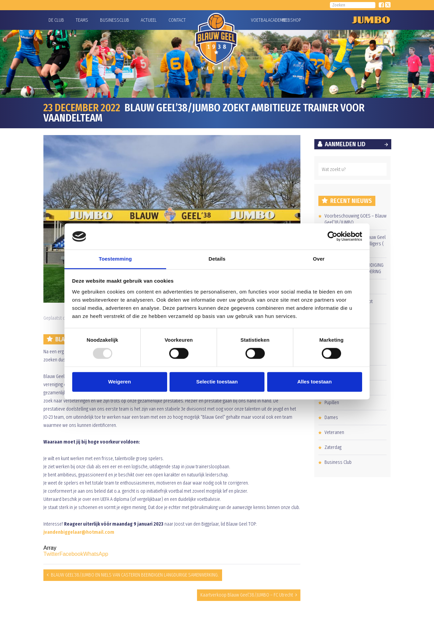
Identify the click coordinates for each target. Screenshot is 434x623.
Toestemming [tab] (115, 259)
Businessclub (114, 20)
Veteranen (334, 432)
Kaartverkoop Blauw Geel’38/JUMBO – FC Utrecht (246, 595)
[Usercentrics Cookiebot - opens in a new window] (332, 236)
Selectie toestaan (217, 381)
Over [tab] (319, 259)
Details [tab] (217, 259)
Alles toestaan (314, 381)
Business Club (338, 462)
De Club (56, 20)
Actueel (149, 20)
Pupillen (331, 402)
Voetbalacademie (259, 20)
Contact (177, 20)
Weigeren (119, 381)
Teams (82, 20)
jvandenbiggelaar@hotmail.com (78, 532)
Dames (331, 417)
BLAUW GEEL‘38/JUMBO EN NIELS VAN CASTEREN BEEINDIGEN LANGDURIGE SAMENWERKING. (135, 575)
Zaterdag (332, 447)
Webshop (290, 20)
